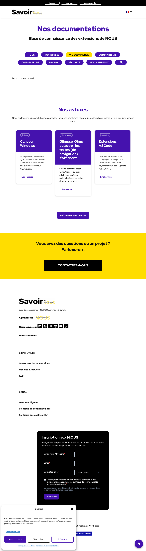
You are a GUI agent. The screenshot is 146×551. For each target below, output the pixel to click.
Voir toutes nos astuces (73, 215)
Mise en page (66, 135)
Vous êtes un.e (51, 472)
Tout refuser (38, 539)
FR (129, 12)
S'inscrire (51, 496)
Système (25, 135)
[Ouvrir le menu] (120, 12)
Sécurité (74, 62)
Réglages (62, 539)
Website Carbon (83, 533)
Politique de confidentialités (47, 546)
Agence (52, 3)
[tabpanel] (33, 163)
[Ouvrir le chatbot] (139, 544)
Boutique (69, 3)
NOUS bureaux (99, 62)
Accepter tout (15, 539)
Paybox (53, 62)
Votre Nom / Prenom (54, 454)
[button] (72, 509)
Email (46, 463)
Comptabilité (107, 54)
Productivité (105, 135)
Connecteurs (30, 62)
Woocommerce (79, 54)
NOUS (111, 38)
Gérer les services (13, 532)
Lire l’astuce (27, 177)
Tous (31, 54)
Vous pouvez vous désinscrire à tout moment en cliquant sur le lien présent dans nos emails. (72, 489)
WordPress (52, 54)
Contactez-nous (73, 265)
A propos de (26, 317)
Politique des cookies (26, 546)
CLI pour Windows (27, 143)
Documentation (90, 3)
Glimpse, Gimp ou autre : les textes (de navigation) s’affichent (71, 149)
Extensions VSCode (108, 143)
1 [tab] (72, 201)
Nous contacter (28, 335)
